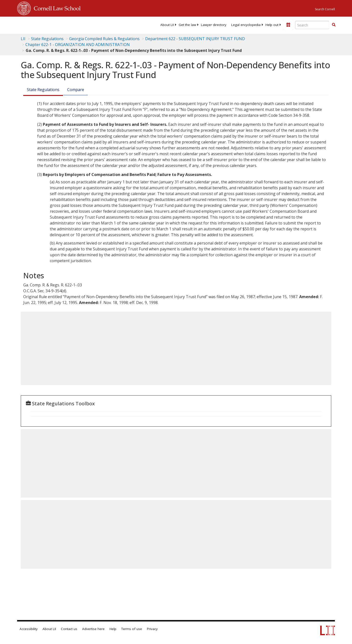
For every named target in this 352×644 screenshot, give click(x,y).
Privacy (152, 629)
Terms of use (131, 629)
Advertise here (93, 629)
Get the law (187, 25)
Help (113, 629)
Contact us (69, 629)
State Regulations (47, 38)
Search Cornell (325, 9)
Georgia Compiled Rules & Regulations (104, 38)
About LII (167, 25)
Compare (75, 89)
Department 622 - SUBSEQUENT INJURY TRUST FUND (195, 38)
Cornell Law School (56, 7)
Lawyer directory (213, 25)
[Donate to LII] (288, 25)
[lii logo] (72, 24)
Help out (271, 25)
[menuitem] (167, 24)
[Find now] (333, 25)
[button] (333, 24)
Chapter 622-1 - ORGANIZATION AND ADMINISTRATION (77, 44)
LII (23, 38)
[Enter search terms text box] (312, 25)
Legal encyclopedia (246, 25)
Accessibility (29, 629)
